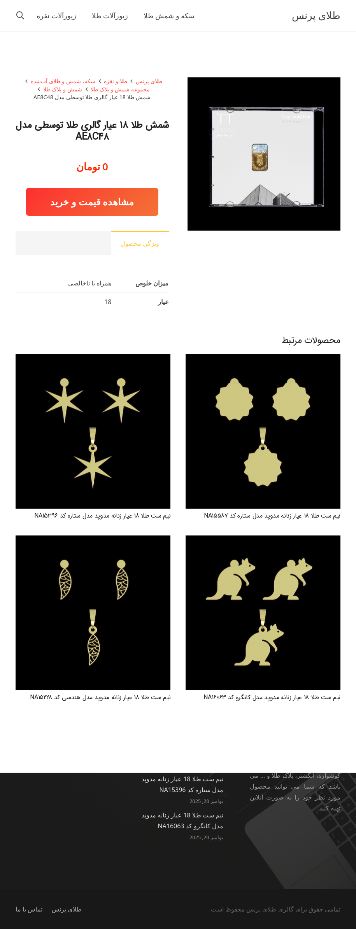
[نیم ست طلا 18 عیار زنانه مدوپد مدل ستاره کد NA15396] (93, 359)
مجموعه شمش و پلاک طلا (120, 89)
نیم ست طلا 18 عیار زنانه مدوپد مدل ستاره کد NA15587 (272, 516)
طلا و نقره (115, 81)
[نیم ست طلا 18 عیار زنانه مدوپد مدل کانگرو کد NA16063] (263, 541)
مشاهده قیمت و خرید (92, 201)
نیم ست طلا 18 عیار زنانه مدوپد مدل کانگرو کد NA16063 (271, 697)
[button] (20, 15)
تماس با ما (29, 909)
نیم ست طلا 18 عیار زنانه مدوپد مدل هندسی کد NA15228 (100, 697)
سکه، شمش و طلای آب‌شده (63, 81)
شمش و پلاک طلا (62, 89)
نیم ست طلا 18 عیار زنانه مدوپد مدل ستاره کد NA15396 (102, 516)
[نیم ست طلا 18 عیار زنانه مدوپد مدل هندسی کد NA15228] (93, 541)
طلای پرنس (149, 81)
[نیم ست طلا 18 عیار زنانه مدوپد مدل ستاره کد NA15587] (263, 359)
